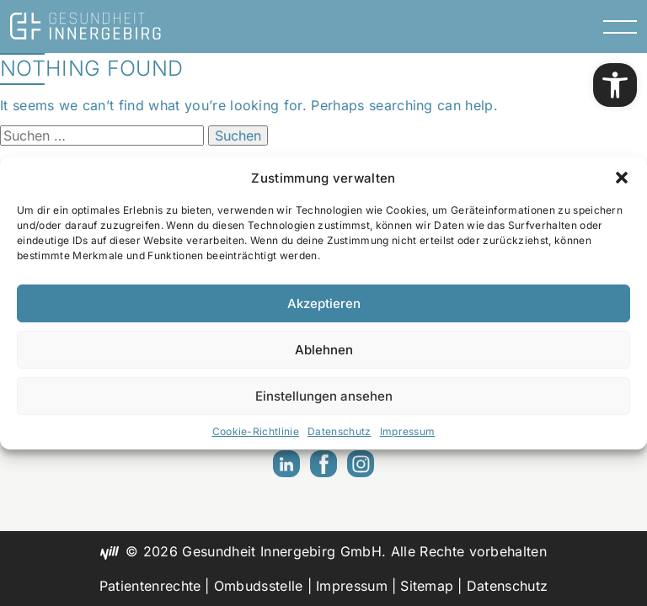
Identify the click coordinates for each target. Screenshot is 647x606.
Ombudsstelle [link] (258, 585)
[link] (615, 85)
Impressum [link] (408, 431)
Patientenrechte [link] (150, 585)
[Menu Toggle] (620, 26)
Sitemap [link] (426, 585)
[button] (621, 177)
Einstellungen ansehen (324, 396)
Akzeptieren (324, 303)
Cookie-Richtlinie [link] (255, 431)
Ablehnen (324, 350)
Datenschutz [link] (339, 431)
